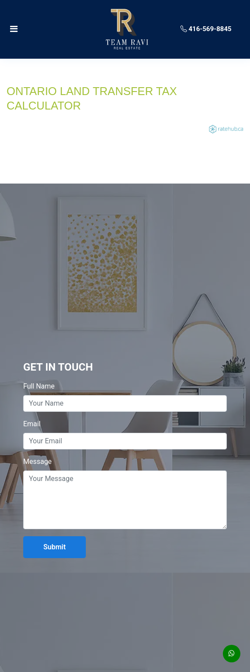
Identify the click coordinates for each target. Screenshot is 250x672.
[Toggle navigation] (45, 29)
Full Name (39, 386)
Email (32, 424)
